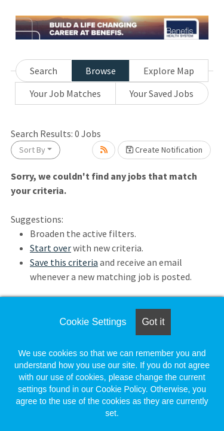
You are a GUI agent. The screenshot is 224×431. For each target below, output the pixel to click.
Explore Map (168, 71)
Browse (100, 71)
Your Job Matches (65, 93)
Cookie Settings (92, 322)
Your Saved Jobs (162, 93)
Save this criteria (64, 262)
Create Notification (164, 149)
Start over (50, 248)
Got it (153, 322)
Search (43, 71)
